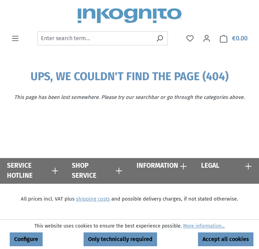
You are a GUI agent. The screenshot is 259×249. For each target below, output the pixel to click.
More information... (204, 226)
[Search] (160, 38)
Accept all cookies (225, 239)
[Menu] (15, 38)
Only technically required (120, 239)
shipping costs (93, 199)
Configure (26, 239)
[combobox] (94, 38)
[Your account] (206, 38)
